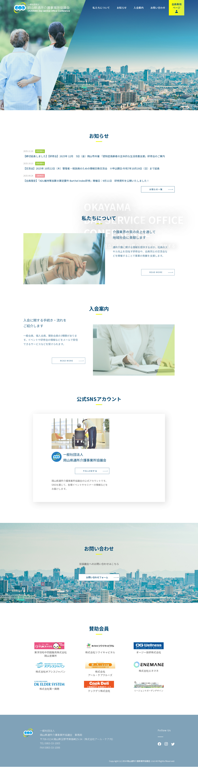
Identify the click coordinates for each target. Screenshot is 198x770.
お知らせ (122, 7)
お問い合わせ (157, 7)
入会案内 (139, 7)
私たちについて (101, 7)
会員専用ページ (177, 7)
